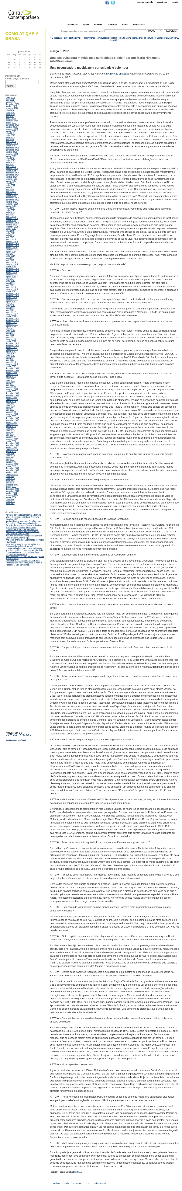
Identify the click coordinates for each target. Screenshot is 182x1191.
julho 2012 (10, 304)
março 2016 (11, 216)
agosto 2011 (11, 327)
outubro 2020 (11, 106)
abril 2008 (10, 410)
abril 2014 (10, 260)
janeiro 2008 (11, 416)
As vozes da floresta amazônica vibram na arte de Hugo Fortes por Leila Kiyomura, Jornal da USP (23, 517)
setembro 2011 (12, 325)
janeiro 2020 (11, 123)
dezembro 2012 (12, 293)
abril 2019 (10, 139)
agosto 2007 (11, 427)
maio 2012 (10, 308)
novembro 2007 (12, 420)
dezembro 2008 (12, 393)
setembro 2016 (12, 204)
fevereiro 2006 (12, 464)
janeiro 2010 (11, 366)
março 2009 (11, 387)
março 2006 (11, 462)
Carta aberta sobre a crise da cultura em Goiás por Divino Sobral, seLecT (22, 545)
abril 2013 (10, 285)
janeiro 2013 (11, 291)
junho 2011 (10, 331)
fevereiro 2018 (12, 169)
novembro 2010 (12, 345)
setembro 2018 (12, 154)
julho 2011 (10, 329)
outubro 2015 (11, 225)
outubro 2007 (11, 422)
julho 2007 (10, 429)
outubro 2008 (11, 397)
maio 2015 (10, 235)
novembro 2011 (12, 320)
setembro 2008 (12, 400)
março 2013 (11, 287)
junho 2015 (10, 233)
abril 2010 (10, 360)
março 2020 (11, 119)
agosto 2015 (11, 229)
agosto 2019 (11, 131)
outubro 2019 (11, 127)
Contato (174, 2)
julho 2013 (10, 279)
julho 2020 (10, 110)
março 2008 (11, 412)
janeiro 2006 (11, 466)
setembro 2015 (12, 227)
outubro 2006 (11, 447)
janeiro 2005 (11, 487)
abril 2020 (10, 117)
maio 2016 (10, 212)
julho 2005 (10, 476)
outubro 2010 (11, 348)
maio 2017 (10, 187)
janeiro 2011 (11, 341)
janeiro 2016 (11, 221)
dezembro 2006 (12, 443)
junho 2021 (10, 98)
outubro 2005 (11, 472)
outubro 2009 (11, 372)
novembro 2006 (12, 445)
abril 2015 (10, 237)
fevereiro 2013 (12, 289)
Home (115, 38)
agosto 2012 (11, 302)
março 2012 (11, 312)
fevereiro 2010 (12, 364)
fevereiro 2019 (12, 144)
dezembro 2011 (12, 318)
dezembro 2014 (12, 243)
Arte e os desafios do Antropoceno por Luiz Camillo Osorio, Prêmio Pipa (24, 537)
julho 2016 (10, 208)
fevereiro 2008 (12, 414)
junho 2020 (10, 112)
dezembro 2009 (12, 368)
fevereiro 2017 (12, 194)
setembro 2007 (12, 424)
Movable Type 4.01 (18, 735)
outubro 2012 (11, 298)
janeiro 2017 (11, 196)
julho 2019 (10, 133)
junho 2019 (10, 135)
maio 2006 (10, 458)
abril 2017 (10, 189)
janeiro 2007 (11, 441)
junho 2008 (10, 406)
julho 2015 (10, 231)
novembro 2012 (12, 295)
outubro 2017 (11, 177)
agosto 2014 (11, 252)
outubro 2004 (11, 493)
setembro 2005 (12, 474)
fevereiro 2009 (12, 389)
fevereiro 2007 (12, 439)
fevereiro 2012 (12, 314)
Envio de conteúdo (145, 2)
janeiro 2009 (11, 391)
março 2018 (11, 166)
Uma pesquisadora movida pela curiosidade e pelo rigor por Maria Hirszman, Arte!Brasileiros (25, 549)
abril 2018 (10, 164)
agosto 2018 (11, 156)
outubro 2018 (11, 152)
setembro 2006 (12, 449)
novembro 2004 (12, 491)
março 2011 (11, 337)
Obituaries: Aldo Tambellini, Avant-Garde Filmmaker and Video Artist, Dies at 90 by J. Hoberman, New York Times (24, 563)
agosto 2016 (11, 206)
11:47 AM (78, 1172)
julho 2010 (10, 354)
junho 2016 (10, 210)
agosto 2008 (11, 402)
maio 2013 (10, 283)
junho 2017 (10, 185)
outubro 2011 (11, 323)
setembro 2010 (12, 350)
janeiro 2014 (11, 266)
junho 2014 (10, 256)
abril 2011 (10, 335)
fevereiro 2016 (12, 219)
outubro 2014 (11, 248)
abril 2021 (10, 100)
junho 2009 (10, 381)
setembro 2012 (12, 300)
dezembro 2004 (12, 489)
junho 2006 (10, 456)
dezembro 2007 (12, 418)
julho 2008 (10, 404)
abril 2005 (10, 483)
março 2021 (11, 102)
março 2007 (11, 437)
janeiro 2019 (11, 146)
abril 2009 (10, 385)
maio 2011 (10, 333)
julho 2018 (10, 158)
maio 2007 (10, 433)
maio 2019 (10, 137)
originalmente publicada (116, 73)
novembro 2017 (12, 175)
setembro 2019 (12, 129)
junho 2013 (10, 281)
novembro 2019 (12, 125)
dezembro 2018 (12, 148)
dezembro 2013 (12, 268)
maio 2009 (10, 383)
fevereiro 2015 (12, 241)
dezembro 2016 (12, 198)
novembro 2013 (12, 271)
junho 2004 (10, 501)
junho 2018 (10, 160)
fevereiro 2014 (12, 264)
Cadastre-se (162, 2)
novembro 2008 (12, 395)
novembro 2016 (12, 200)
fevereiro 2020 (12, 121)
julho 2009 (10, 379)
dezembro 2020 (12, 104)
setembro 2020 (12, 108)
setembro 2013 (12, 275)
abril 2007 (10, 435)
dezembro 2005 (12, 468)
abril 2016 (10, 214)
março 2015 (11, 239)
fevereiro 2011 (12, 339)
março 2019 (11, 142)
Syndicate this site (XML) (16, 740)
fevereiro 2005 (12, 485)
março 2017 (11, 191)
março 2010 (11, 362)
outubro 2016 (11, 202)
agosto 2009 (11, 377)
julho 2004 (10, 499)
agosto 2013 (11, 277)
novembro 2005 (12, 470)
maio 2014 (10, 258)
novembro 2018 (12, 150)
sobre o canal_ (100, 1183)
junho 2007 (10, 431)
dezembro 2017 (12, 173)
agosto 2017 (11, 181)
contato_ (88, 1183)
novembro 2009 (12, 370)
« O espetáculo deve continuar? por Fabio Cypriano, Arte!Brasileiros (81, 38)
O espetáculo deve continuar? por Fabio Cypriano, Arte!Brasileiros (22, 553)
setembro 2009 (12, 375)
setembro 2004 (12, 495)
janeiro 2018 (11, 171)
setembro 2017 (12, 179)
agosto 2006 (11, 452)
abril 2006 (10, 460)
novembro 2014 (12, 246)
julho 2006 (10, 454)
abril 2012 (10, 310)
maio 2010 (10, 358)
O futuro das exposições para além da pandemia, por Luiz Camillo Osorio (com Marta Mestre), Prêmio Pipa (22, 531)
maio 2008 (10, 408)
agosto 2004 (11, 497)
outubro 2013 (11, 273)
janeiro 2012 (11, 316)
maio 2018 (10, 162)
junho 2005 (10, 479)
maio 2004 (10, 504)
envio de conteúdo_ (61, 1183)
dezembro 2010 (12, 343)
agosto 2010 (11, 352)
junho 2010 (10, 356)
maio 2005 (10, 481)
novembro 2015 (12, 223)
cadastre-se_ (77, 1183)
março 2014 (11, 262)
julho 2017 (10, 183)
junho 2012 (10, 306)
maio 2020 (10, 114)
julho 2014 (10, 254)
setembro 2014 (12, 250)
